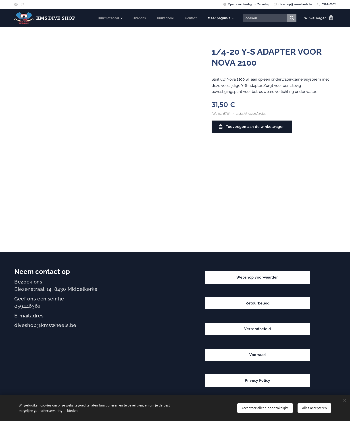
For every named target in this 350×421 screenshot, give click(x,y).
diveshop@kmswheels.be (295, 4)
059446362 (329, 4)
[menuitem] (108, 18)
